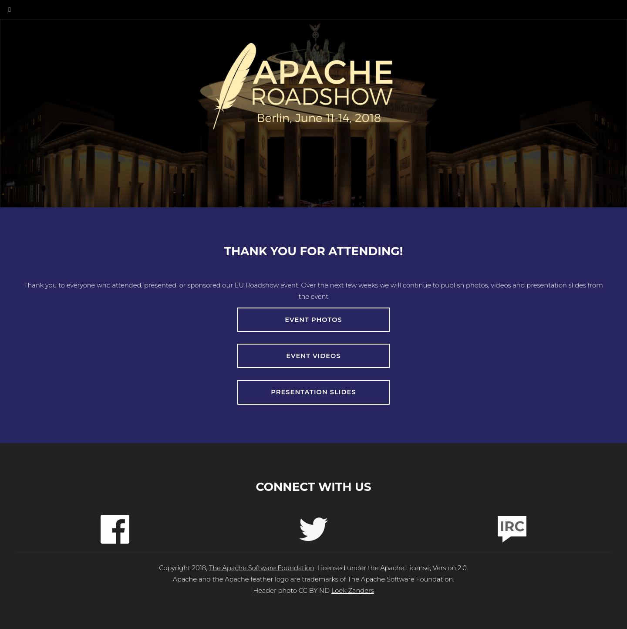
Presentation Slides (314, 392)
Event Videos (313, 356)
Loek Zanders (352, 591)
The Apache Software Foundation (261, 568)
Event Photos (314, 320)
